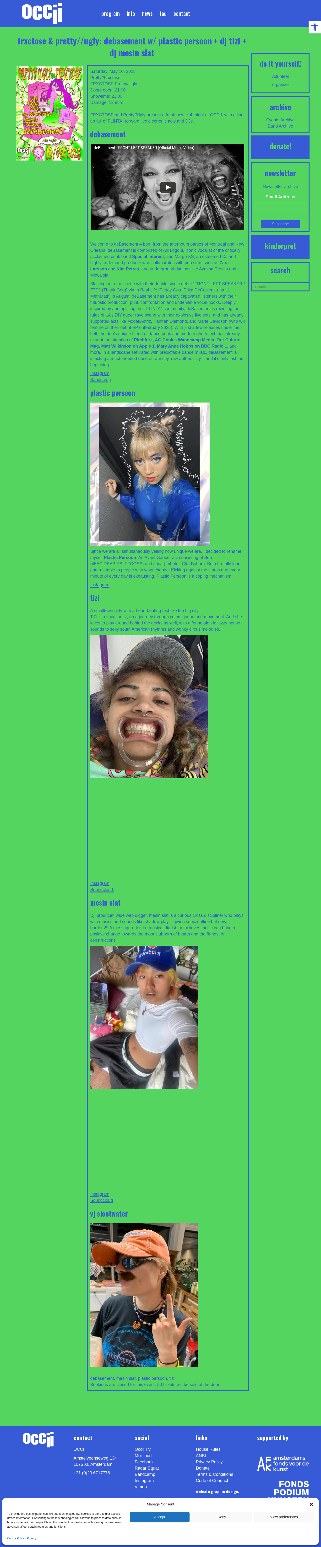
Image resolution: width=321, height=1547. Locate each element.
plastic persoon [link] (152, 1378)
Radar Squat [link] (147, 1468)
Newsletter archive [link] (280, 186)
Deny (222, 1517)
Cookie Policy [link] (16, 1538)
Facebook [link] (144, 1462)
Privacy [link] (31, 1538)
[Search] (280, 286)
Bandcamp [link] (100, 379)
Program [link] (110, 13)
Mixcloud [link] (143, 1455)
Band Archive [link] (280, 126)
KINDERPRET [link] (280, 245)
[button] (311, 1504)
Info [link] (131, 13)
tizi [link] (172, 1378)
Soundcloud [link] (102, 889)
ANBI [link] (201, 1455)
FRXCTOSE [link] (102, 83)
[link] (315, 27)
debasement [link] (102, 1378)
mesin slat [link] (126, 1378)
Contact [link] (182, 13)
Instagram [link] (99, 373)
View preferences (284, 1517)
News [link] (147, 13)
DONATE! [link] (280, 146)
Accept (159, 1517)
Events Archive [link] (280, 120)
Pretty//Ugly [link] (126, 83)
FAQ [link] (163, 13)
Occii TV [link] (143, 1449)
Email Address (280, 196)
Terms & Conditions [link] (214, 1474)
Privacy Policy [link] (209, 1462)
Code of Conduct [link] (212, 1480)
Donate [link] (203, 1468)
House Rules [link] (208, 1449)
